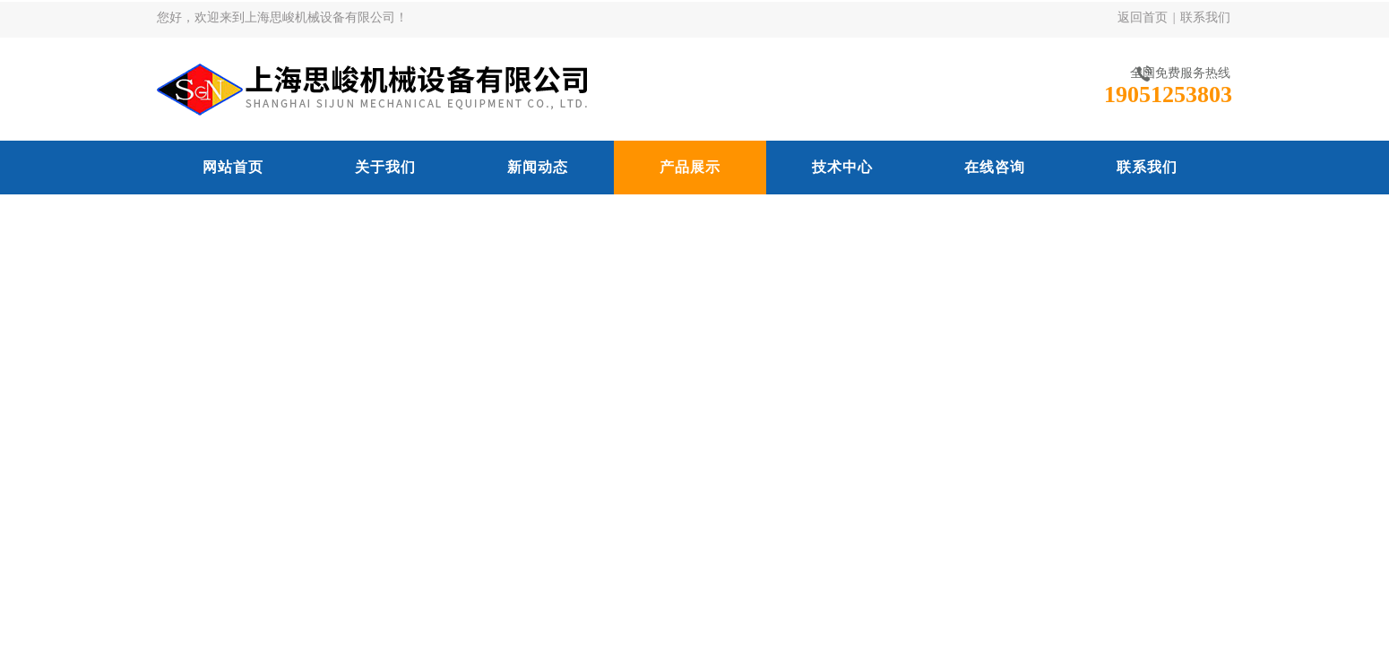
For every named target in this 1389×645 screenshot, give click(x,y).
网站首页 (233, 167)
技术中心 (842, 167)
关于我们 (385, 167)
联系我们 (1205, 17)
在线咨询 (994, 167)
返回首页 (1142, 17)
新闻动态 (537, 167)
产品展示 (690, 167)
